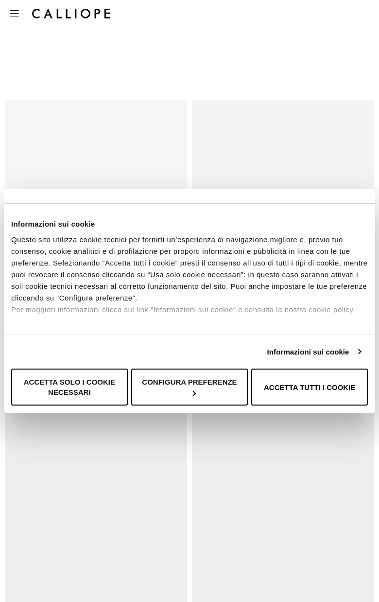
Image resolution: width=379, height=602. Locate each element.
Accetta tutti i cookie (309, 387)
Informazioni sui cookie (308, 352)
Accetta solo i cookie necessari (69, 387)
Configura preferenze (189, 387)
